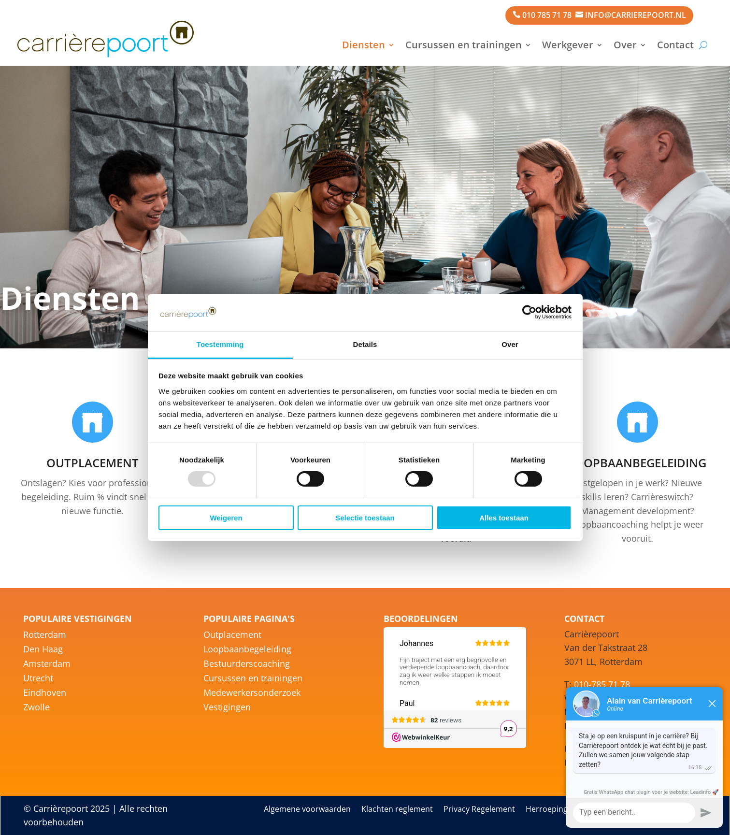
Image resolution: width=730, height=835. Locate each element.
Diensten (363, 44)
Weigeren (226, 518)
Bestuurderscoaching (246, 664)
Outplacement (232, 635)
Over (625, 44)
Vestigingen (227, 708)
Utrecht (38, 679)
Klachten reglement (397, 810)
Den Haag (43, 650)
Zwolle (36, 708)
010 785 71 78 (547, 15)
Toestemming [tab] (220, 344)
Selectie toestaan (365, 518)
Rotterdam (44, 635)
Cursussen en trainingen (463, 44)
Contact (675, 44)
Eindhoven (44, 693)
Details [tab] (365, 344)
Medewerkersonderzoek (252, 693)
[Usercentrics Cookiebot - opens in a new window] (529, 312)
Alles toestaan (504, 518)
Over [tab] (509, 344)
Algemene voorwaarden (307, 810)
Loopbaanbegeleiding (247, 650)
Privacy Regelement (479, 810)
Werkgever (567, 44)
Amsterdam (47, 664)
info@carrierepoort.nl (635, 15)
